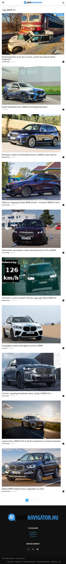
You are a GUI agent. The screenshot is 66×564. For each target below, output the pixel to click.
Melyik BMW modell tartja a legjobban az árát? (23, 489)
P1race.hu (33, 536)
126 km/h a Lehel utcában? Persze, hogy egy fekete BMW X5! (29, 298)
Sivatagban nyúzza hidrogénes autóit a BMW (22, 345)
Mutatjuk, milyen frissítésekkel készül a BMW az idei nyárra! (29, 154)
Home (3, 7)
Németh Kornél (6, 157)
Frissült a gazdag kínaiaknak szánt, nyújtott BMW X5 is (26, 393)
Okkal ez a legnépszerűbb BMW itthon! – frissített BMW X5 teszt (31, 202)
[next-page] (38, 500)
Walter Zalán (5, 396)
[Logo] (33, 2)
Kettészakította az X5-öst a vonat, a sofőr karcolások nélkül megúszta (28, 58)
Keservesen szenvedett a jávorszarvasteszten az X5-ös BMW (29, 250)
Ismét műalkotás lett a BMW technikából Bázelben (25, 107)
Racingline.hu (33, 532)
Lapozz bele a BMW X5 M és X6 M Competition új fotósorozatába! (31, 441)
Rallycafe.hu (33, 534)
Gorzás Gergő (5, 61)
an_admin (4, 348)
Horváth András (6, 491)
